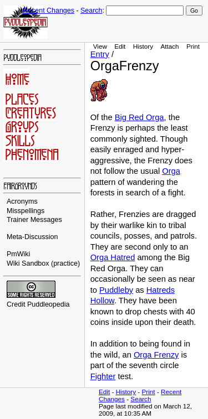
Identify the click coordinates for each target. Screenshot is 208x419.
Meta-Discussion (32, 237)
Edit (119, 46)
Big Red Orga (139, 117)
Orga (171, 171)
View (100, 46)
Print (193, 46)
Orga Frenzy (156, 354)
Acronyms (22, 201)
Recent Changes (48, 10)
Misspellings (25, 211)
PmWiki (18, 254)
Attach (169, 46)
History (143, 46)
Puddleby (116, 290)
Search (91, 10)
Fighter (103, 376)
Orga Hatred (112, 257)
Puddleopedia (48, 304)
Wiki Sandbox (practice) (43, 263)
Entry (99, 54)
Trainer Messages (34, 220)
